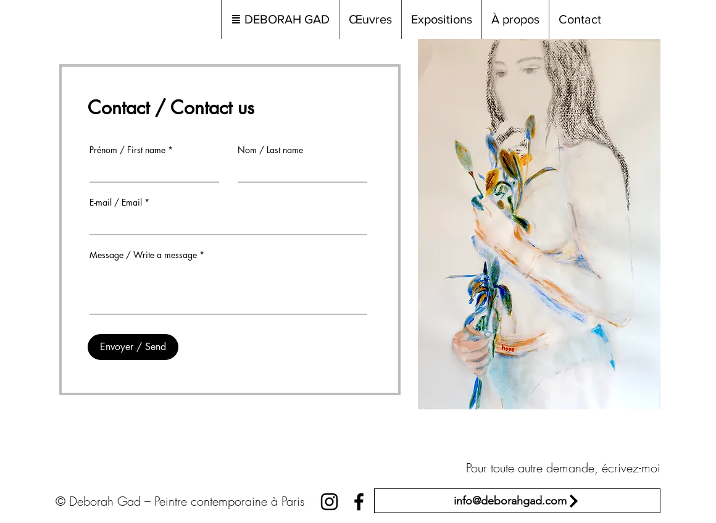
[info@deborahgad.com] (517, 500)
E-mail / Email (116, 202)
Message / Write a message (143, 255)
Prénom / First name (127, 150)
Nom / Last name (270, 150)
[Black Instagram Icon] (329, 501)
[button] (370, 19)
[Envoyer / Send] (133, 347)
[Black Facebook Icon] (359, 501)
